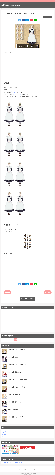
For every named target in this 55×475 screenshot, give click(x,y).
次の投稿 (7, 292)
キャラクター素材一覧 (14, 409)
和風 (3, 436)
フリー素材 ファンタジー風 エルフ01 (18, 417)
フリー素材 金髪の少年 (14, 394)
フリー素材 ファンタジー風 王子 (17, 379)
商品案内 (4, 434)
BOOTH (18, 94)
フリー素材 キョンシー (14, 357)
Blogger (33, 469)
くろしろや (4, 4)
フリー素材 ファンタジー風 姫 (16, 349)
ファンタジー (47, 17)
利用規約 (13, 92)
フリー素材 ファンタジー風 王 (16, 387)
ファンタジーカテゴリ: (27, 298)
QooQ (30, 474)
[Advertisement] (28, 64)
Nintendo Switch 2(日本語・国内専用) (12, 462)
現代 (3, 433)
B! (27, 20)
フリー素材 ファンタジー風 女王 (17, 364)
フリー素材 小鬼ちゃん (14, 402)
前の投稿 (47, 292)
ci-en (13, 94)
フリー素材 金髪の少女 (14, 372)
